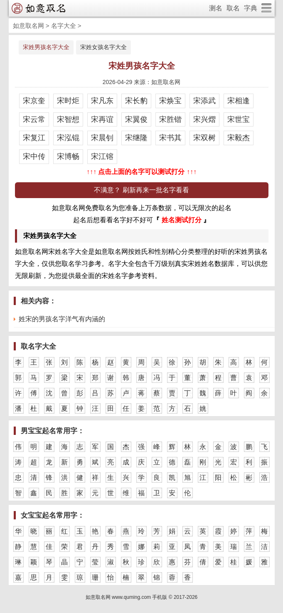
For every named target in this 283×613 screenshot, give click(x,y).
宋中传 (34, 156)
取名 (233, 8)
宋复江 (34, 138)
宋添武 (204, 101)
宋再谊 (102, 119)
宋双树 (204, 138)
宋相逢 (238, 101)
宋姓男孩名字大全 (46, 47)
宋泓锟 (68, 138)
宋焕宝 (170, 101)
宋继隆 (136, 138)
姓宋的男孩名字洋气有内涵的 (62, 319)
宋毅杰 (238, 138)
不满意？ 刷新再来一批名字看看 (141, 190)
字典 (250, 8)
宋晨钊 (102, 138)
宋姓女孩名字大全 (103, 47)
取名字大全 (38, 346)
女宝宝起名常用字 (49, 515)
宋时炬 (68, 101)
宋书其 (170, 138)
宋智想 (68, 119)
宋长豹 (136, 101)
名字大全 (63, 25)
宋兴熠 (204, 119)
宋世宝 (238, 119)
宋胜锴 (170, 119)
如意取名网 (28, 25)
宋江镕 (102, 156)
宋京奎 (34, 101)
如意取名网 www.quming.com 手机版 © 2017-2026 (142, 597)
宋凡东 (102, 101)
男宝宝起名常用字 (49, 431)
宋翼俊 (136, 119)
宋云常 (34, 119)
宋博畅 (68, 156)
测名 (215, 8)
